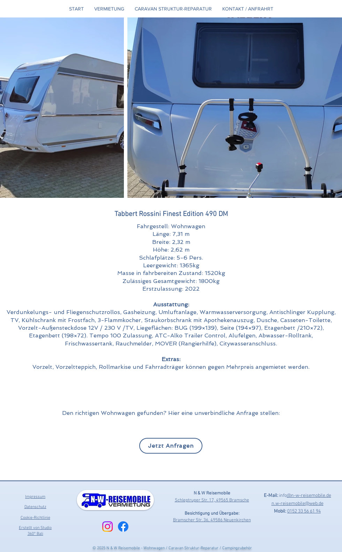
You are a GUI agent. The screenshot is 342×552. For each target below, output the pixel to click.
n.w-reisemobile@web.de (298, 504)
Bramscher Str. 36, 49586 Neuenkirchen (212, 520)
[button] (109, 9)
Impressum (35, 496)
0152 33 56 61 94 (304, 511)
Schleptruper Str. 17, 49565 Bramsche (212, 500)
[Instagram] (107, 527)
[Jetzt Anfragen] (170, 446)
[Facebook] (123, 527)
